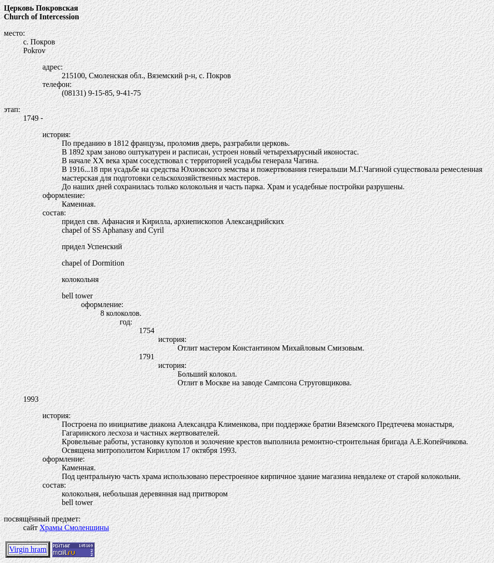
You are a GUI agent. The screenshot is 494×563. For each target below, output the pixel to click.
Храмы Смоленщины (74, 527)
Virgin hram (27, 549)
